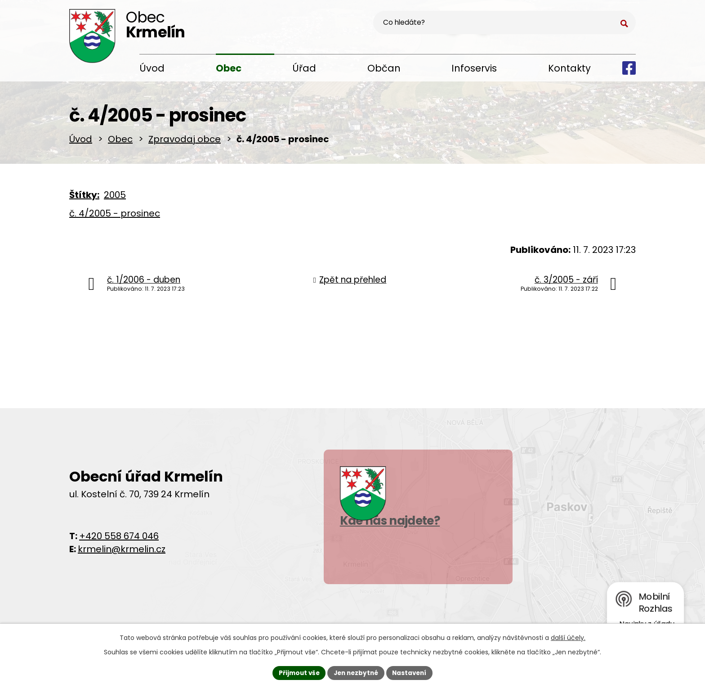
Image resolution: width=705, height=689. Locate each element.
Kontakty (569, 68)
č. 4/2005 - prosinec (114, 216)
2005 (115, 198)
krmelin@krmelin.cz (121, 551)
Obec (228, 68)
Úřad (304, 68)
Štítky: (84, 198)
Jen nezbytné (355, 672)
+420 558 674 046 (119, 538)
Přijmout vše (296, 672)
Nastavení (412, 672)
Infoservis (474, 68)
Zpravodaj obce (184, 142)
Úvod (152, 68)
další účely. (568, 636)
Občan (384, 68)
